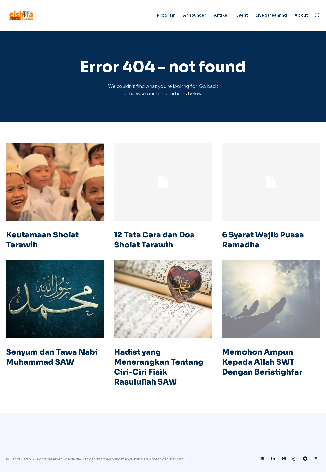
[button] (317, 15)
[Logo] (45, 15)
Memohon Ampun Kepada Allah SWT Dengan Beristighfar (262, 362)
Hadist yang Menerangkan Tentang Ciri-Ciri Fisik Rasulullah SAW (158, 367)
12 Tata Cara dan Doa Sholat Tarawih (154, 240)
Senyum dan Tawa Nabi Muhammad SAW (52, 357)
